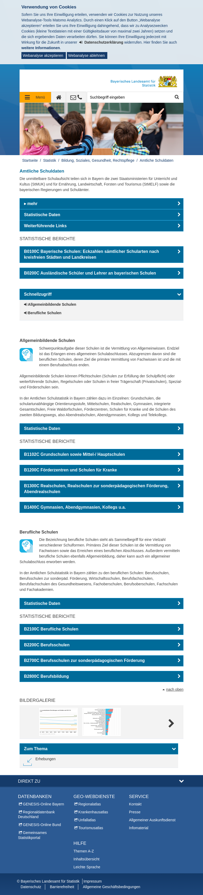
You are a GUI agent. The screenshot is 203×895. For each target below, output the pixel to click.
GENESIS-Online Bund (42, 825)
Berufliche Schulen (45, 313)
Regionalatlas (90, 804)
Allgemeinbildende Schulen (52, 304)
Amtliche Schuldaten (156, 160)
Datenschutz (31, 887)
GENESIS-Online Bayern (43, 804)
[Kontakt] (76, 97)
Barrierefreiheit (62, 887)
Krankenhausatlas (93, 812)
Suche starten (176, 97)
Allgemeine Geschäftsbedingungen (111, 887)
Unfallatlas (87, 820)
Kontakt (135, 804)
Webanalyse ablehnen (86, 55)
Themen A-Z (83, 851)
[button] (101, 203)
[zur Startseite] (58, 97)
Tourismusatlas (91, 828)
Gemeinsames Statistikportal (32, 835)
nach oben (174, 689)
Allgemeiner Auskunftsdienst (152, 820)
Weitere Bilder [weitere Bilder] (171, 723)
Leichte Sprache (86, 867)
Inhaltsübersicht (86, 859)
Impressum (93, 881)
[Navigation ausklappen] (35, 97)
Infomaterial (138, 828)
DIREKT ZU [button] (29, 781)
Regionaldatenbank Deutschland (36, 814)
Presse (135, 812)
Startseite (30, 160)
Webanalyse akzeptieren (43, 55)
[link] (39, 761)
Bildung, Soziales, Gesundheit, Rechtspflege (97, 160)
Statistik (49, 160)
